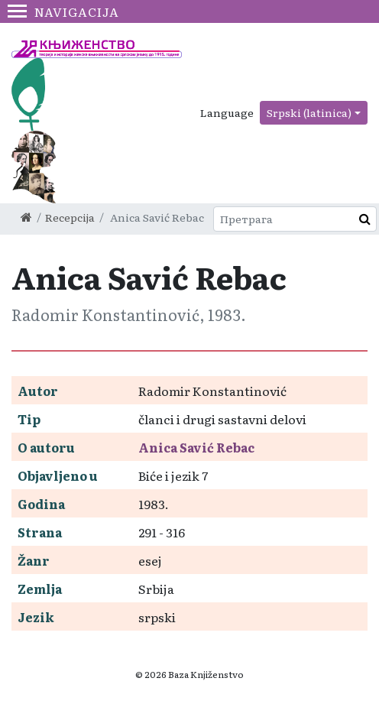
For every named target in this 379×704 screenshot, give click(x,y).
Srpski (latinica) (309, 112)
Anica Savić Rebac (196, 447)
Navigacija (63, 11)
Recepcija (70, 217)
